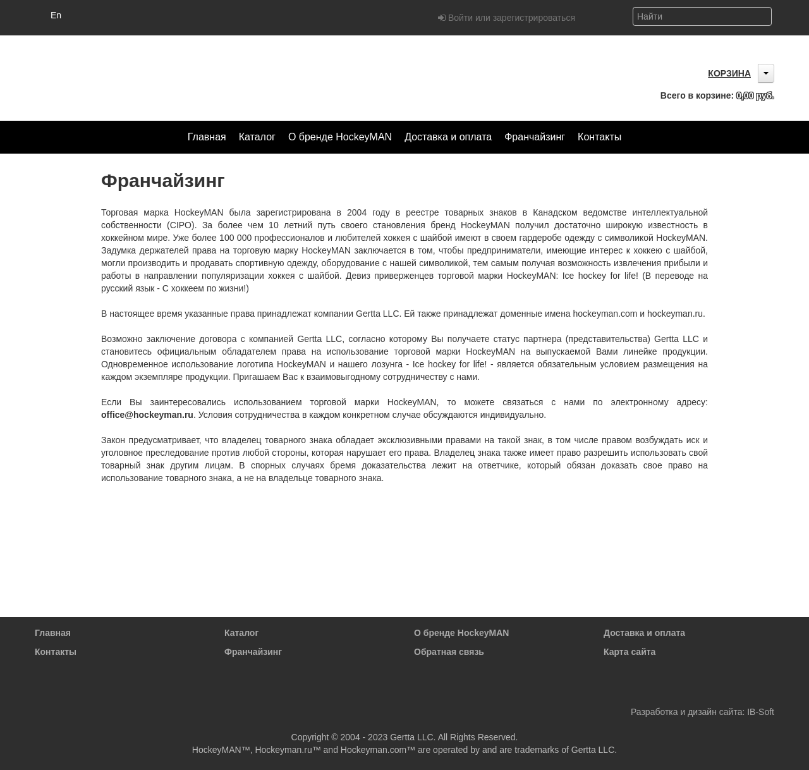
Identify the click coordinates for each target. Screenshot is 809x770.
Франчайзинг (253, 652)
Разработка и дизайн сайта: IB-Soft (702, 712)
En (56, 15)
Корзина (717, 73)
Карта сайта (629, 652)
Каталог (241, 633)
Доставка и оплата (644, 633)
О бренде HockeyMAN (461, 633)
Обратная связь (449, 652)
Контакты (55, 652)
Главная (53, 633)
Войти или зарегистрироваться (506, 18)
